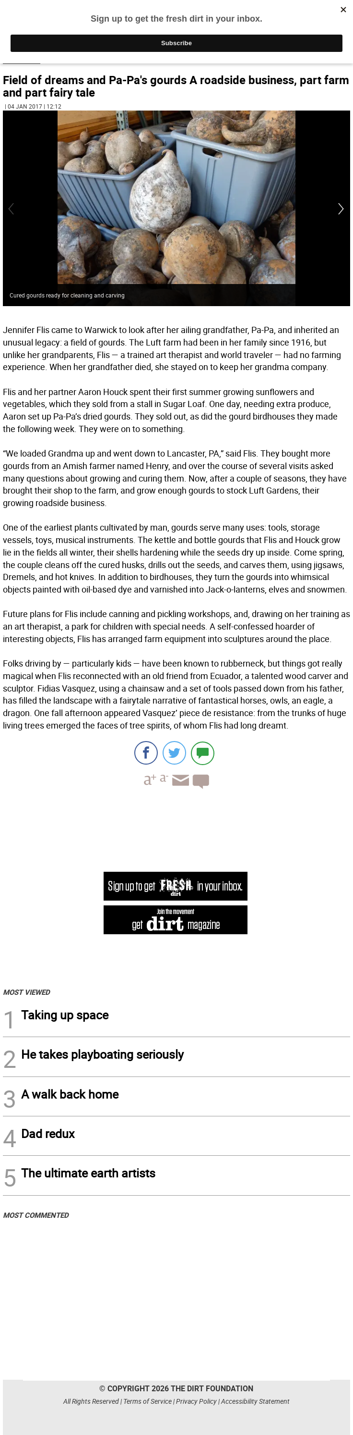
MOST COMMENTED (36, 1215)
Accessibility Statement (255, 1401)
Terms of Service (147, 1401)
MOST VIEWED (26, 992)
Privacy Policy (196, 1401)
